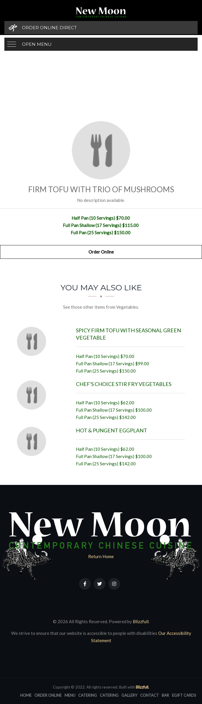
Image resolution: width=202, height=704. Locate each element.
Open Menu (37, 44)
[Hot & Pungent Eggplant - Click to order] (33, 441)
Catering (87, 695)
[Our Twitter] (99, 584)
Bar (165, 695)
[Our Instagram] (114, 584)
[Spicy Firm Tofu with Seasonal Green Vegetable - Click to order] (33, 341)
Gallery (129, 695)
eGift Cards (184, 695)
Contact (149, 695)
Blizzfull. (142, 687)
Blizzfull (141, 621)
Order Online (101, 251)
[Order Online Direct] (101, 27)
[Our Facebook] (85, 584)
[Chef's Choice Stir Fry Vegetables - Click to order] (33, 395)
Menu (70, 695)
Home (26, 695)
